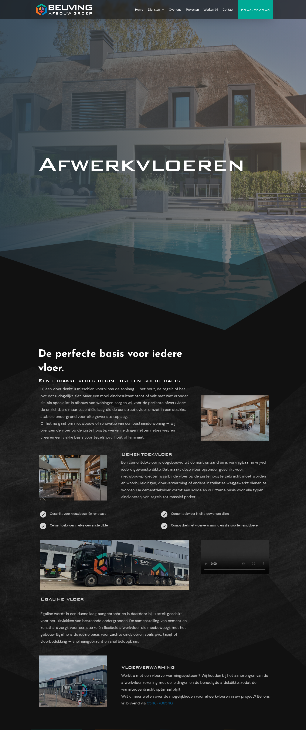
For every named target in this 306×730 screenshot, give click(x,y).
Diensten (154, 9)
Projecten (192, 9)
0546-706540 (255, 10)
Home (139, 9)
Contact (228, 9)
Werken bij (211, 9)
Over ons (175, 9)
